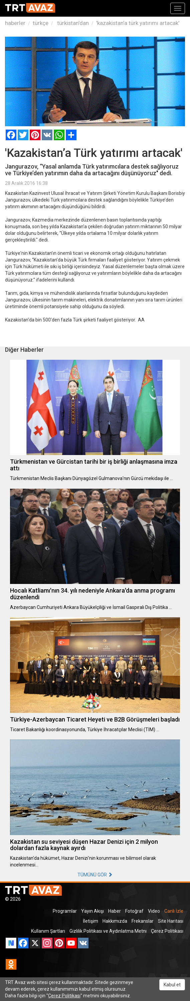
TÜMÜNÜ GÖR (95, 874)
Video (154, 911)
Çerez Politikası (167, 931)
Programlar (65, 911)
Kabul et (172, 984)
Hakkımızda (115, 921)
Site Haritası (170, 921)
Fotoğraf (134, 911)
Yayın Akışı (92, 911)
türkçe (40, 23)
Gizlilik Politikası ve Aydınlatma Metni (108, 931)
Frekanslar (143, 921)
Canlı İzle (173, 911)
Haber (114, 911)
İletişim (90, 921)
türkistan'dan (72, 23)
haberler (15, 23)
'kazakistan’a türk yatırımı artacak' (137, 23)
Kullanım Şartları (48, 931)
